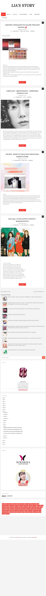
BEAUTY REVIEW (26, 31)
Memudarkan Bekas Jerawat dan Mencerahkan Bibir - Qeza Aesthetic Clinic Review (24, 396)
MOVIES (26, 568)
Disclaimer (4, 17)
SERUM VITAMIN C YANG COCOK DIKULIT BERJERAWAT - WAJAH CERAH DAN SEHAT (25, 354)
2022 (4, 461)
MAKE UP (3, 568)
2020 (4, 465)
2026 (4, 455)
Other (30, 14)
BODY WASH (21, 563)
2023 (4, 459)
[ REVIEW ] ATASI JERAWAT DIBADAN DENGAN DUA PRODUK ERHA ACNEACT (23, 378)
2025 (4, 457)
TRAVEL (3, 571)
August (5, 478)
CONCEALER (26, 563)
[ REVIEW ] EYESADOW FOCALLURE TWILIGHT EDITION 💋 (13, 485)
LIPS (35, 566)
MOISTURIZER (21, 568)
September (6, 476)
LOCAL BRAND (39, 566)
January (5, 495)
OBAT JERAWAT (35, 568)
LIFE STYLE (28, 566)
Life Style (15, 14)
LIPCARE (32, 566)
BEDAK (38, 561)
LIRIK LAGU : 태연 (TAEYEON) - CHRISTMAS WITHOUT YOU (13, 487)
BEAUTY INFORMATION (21, 561)
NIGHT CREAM (30, 568)
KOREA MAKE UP (17, 566)
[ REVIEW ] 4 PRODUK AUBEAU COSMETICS (16, 372)
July (4, 480)
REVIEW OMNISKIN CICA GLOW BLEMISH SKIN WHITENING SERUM (21, 407)
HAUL (26, 189)
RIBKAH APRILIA (16, 31)
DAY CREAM (34, 563)
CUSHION (30, 563)
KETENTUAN (12, 566)
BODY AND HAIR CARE (5, 563)
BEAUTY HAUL (15, 561)
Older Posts (41, 349)
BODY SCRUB (17, 563)
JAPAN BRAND (4, 566)
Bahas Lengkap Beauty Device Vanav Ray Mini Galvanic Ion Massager (22, 390)
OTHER (40, 568)
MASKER (11, 568)
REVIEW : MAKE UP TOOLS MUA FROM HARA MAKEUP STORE (13, 489)
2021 (4, 463)
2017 (4, 498)
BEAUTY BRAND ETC (8, 561)
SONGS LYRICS (25, 268)
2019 (4, 467)
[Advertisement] (23, 585)
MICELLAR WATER (15, 568)
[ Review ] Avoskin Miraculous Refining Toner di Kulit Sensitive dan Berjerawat (23, 366)
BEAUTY (21, 31)
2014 (4, 500)
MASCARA (7, 568)
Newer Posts (7, 349)
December (5, 470)
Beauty (8, 14)
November (5, 472)
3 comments (32, 31)
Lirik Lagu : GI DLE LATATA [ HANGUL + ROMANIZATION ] (13, 491)
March (5, 493)
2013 (4, 502)
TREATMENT (7, 571)
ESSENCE (38, 563)
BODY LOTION (12, 563)
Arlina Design (34, 595)
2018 (4, 469)
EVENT (42, 563)
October (5, 474)
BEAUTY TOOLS (33, 561)
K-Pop (24, 111)
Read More (22, 96)
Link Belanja (37, 14)
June (4, 482)
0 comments (29, 111)
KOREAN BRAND (23, 566)
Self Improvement (23, 14)
